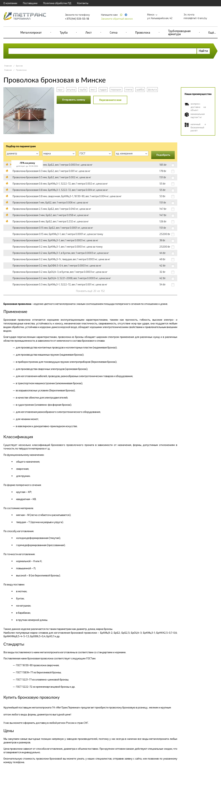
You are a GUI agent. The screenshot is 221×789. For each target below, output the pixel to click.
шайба (140, 89)
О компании (10, 3)
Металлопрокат (31, 32)
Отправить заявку (73, 99)
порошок (116, 89)
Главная (8, 66)
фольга (152, 89)
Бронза (19, 66)
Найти (203, 51)
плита (129, 89)
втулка (71, 89)
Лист (88, 32)
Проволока (142, 32)
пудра (103, 89)
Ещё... (212, 32)
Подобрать (163, 154)
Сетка (113, 32)
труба (82, 89)
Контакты (82, 3)
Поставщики (30, 3)
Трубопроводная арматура (179, 32)
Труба (64, 32)
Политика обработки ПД (57, 3)
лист (92, 89)
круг (60, 89)
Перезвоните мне (110, 99)
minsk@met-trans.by (195, 18)
